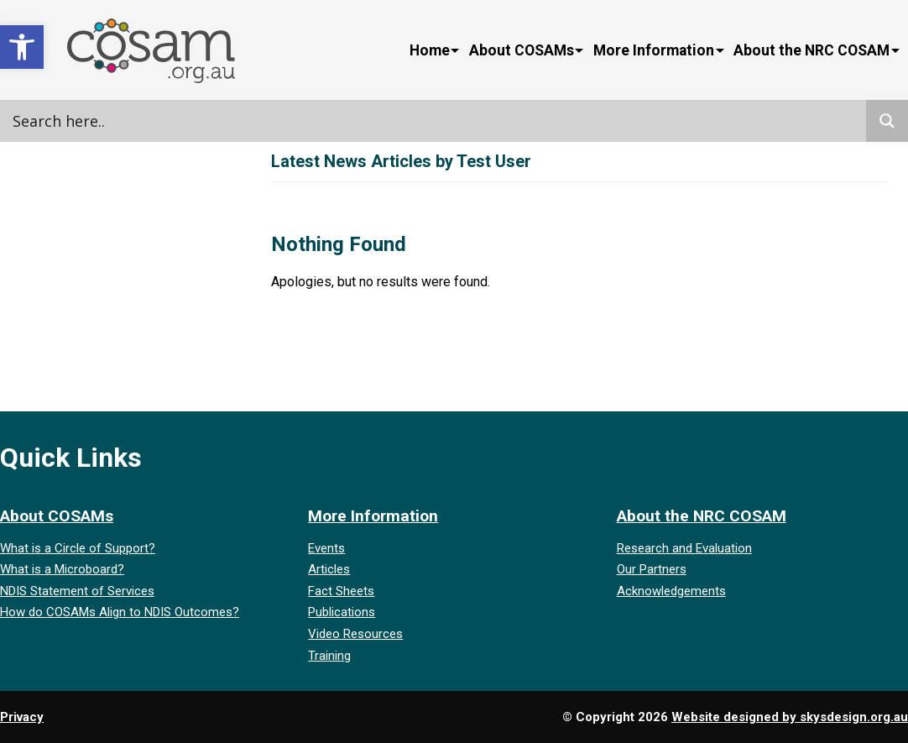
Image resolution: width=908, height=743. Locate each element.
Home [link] (430, 50)
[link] (22, 47)
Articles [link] (329, 569)
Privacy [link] (22, 717)
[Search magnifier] (887, 121)
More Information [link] (653, 50)
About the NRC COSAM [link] (811, 50)
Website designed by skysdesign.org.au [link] (789, 717)
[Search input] (180, 121)
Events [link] (326, 548)
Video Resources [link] (355, 633)
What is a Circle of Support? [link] (77, 548)
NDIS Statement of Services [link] (77, 591)
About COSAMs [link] (521, 50)
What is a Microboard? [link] (62, 569)
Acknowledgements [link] (671, 591)
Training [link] (329, 655)
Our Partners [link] (651, 569)
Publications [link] (341, 612)
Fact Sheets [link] (341, 591)
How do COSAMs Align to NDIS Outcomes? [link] (119, 612)
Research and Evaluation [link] (684, 548)
